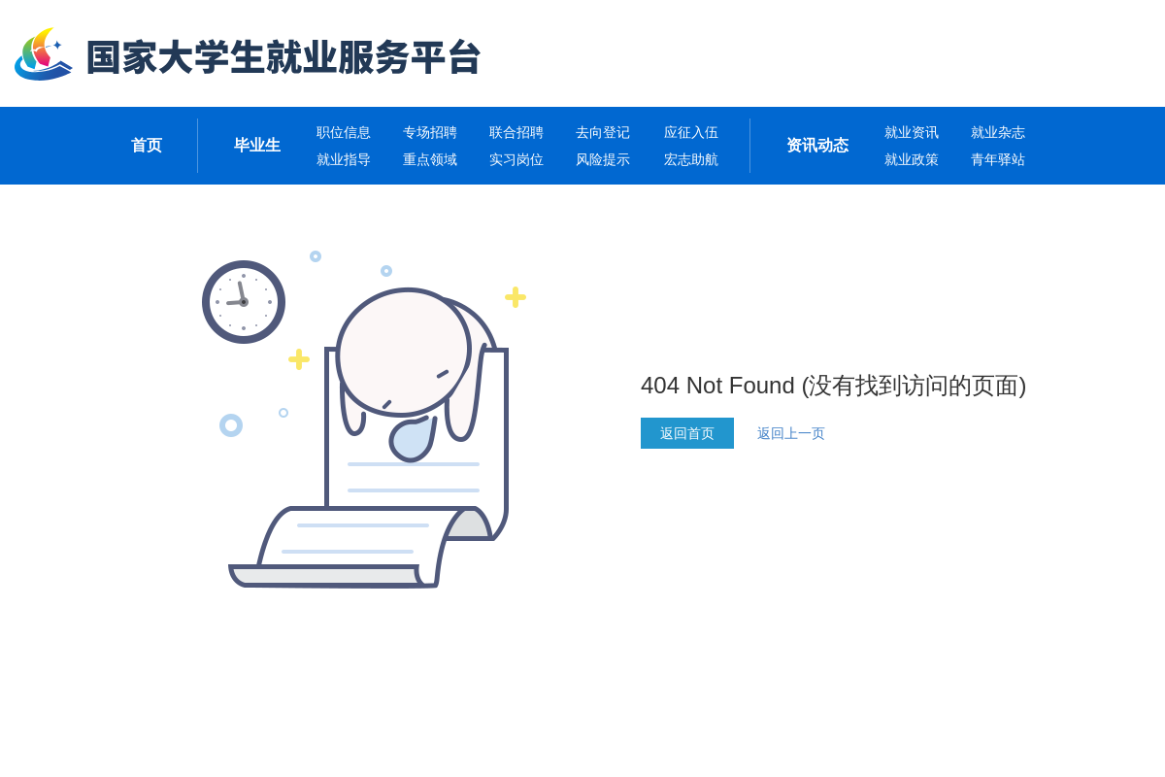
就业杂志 (998, 132)
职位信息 (343, 132)
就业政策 (911, 159)
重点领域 (430, 159)
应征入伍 (691, 132)
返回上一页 (791, 433)
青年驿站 (998, 159)
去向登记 (603, 132)
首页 (146, 145)
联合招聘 (516, 132)
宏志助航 (691, 159)
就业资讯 (911, 132)
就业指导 (343, 159)
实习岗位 (516, 159)
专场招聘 (430, 132)
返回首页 (687, 433)
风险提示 (603, 159)
